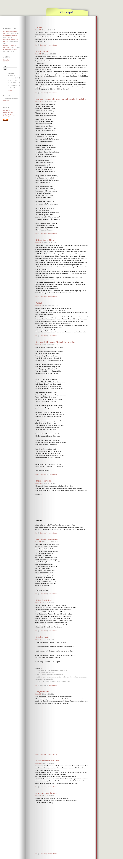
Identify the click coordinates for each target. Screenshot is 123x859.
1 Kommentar (42, 45)
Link (36, 45)
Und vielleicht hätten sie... (10, 35)
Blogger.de (6, 110)
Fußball (38, 303)
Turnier (38, 27)
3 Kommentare (43, 336)
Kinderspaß (67, 12)
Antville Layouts (7, 114)
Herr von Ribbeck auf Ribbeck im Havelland (55, 342)
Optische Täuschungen (46, 793)
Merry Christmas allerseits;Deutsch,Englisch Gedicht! (60, 99)
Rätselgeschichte (43, 481)
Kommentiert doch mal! (10, 49)
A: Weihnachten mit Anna (47, 761)
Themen (5, 62)
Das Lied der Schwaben (46, 539)
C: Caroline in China (44, 240)
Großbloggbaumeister (9, 116)
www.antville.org (8, 112)
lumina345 (38, 30)
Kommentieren (52, 45)
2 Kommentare (43, 93)
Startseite (6, 60)
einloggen (6, 100)
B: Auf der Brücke (43, 600)
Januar (10, 90)
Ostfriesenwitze (42, 637)
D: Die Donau (41, 51)
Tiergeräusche (42, 691)
